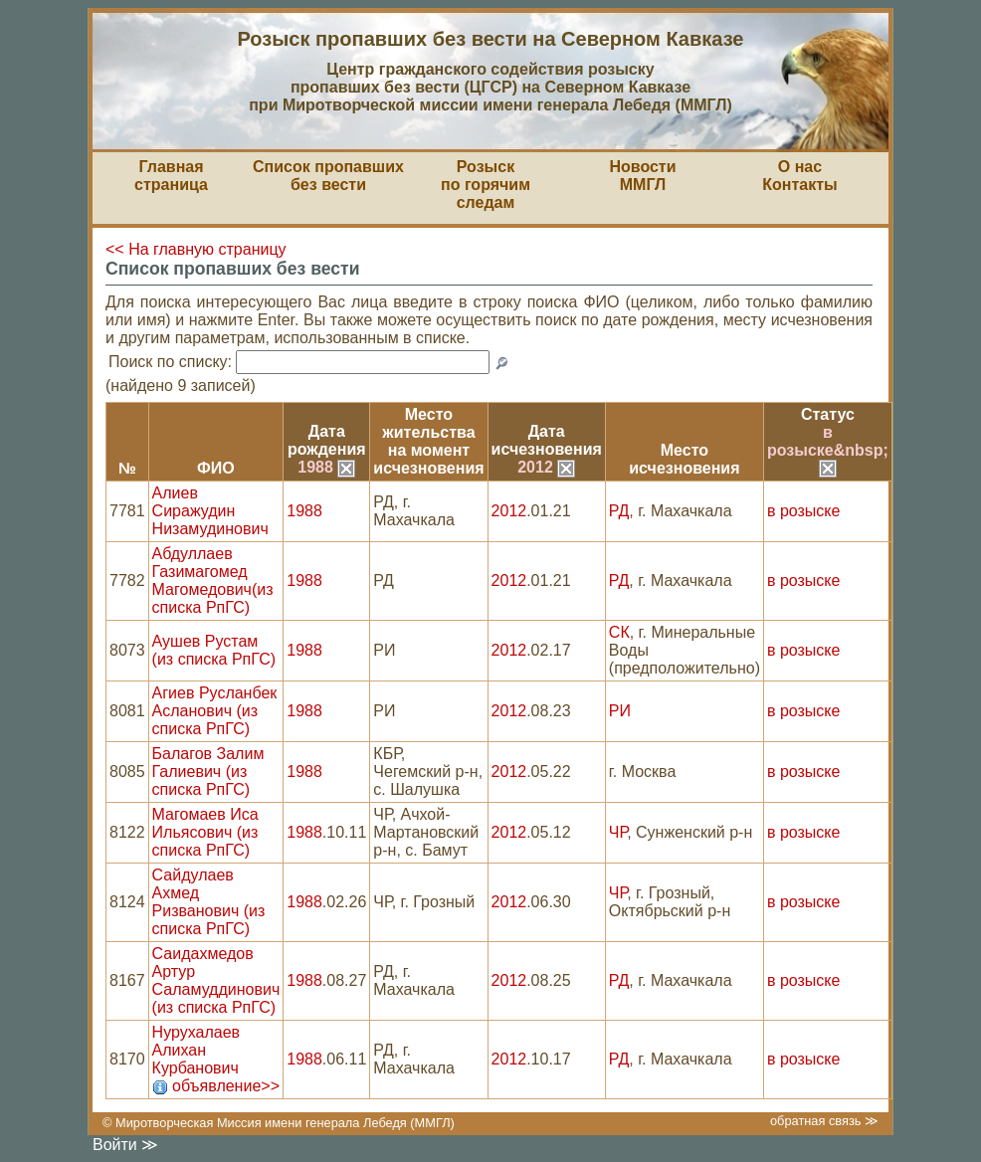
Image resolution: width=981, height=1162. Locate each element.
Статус (828, 414)
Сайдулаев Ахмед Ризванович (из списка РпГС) (209, 902)
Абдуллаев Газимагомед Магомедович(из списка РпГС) (213, 580)
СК (619, 632)
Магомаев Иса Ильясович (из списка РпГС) (205, 832)
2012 (546, 467)
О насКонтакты (799, 175)
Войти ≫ (125, 1144)
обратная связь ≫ (824, 1120)
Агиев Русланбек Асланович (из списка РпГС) (215, 710)
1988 (326, 467)
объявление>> (226, 1085)
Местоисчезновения (684, 459)
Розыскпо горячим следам (485, 184)
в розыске (803, 510)
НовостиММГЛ (642, 175)
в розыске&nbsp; (827, 450)
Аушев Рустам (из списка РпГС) (214, 650)
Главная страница (171, 175)
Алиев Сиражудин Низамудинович (210, 510)
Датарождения (327, 440)
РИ (620, 710)
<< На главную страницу (196, 249)
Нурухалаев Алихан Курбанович (196, 1050)
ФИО (216, 468)
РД (619, 510)
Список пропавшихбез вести (328, 175)
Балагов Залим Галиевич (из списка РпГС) (208, 771)
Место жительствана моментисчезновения (428, 441)
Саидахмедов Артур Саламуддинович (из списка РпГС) (216, 980)
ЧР (618, 832)
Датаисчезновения (546, 440)
